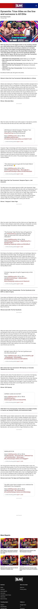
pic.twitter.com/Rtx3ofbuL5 (22, 238)
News (2, 571)
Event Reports (4, 575)
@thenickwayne (8, 273)
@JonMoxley (10, 441)
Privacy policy (23, 573)
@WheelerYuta (29, 441)
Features (3, 573)
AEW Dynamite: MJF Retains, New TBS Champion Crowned (28, 535)
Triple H (2, 588)
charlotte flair (4, 592)
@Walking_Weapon (9, 238)
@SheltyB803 (17, 347)
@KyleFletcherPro (25, 235)
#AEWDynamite (12, 134)
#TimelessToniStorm (10, 137)
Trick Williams (4, 602)
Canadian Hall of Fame (6, 579)
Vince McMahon (4, 594)
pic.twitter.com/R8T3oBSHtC (20, 349)
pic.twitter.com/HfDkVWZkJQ (22, 476)
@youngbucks (25, 166)
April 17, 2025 (20, 139)
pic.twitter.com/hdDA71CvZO (24, 137)
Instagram (22, 592)
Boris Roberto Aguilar (6, 16)
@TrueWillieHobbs (10, 443)
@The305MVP (8, 349)
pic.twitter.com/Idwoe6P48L (18, 388)
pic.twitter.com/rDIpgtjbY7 (21, 445)
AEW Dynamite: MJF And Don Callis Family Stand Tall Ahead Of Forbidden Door (28, 553)
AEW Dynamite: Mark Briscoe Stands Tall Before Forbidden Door (9, 552)
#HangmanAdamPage (13, 166)
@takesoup (7, 388)
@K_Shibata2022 (9, 445)
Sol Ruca (3, 600)
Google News (23, 588)
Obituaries (3, 581)
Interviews (3, 577)
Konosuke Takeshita (5, 598)
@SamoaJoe (20, 443)
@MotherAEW (22, 270)
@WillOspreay (11, 386)
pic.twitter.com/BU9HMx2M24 (23, 167)
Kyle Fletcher (4, 596)
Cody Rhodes (4, 590)
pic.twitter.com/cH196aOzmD (21, 273)
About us (22, 571)
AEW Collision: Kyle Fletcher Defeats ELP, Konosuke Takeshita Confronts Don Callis (9, 536)
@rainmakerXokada (9, 167)
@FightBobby (9, 347)
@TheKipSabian (8, 272)
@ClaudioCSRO (19, 441)
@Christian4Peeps (12, 270)
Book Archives (4, 582)
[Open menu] (36, 5)
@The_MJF (30, 346)
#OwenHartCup (8, 131)
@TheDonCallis (8, 236)
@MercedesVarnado (12, 135)
